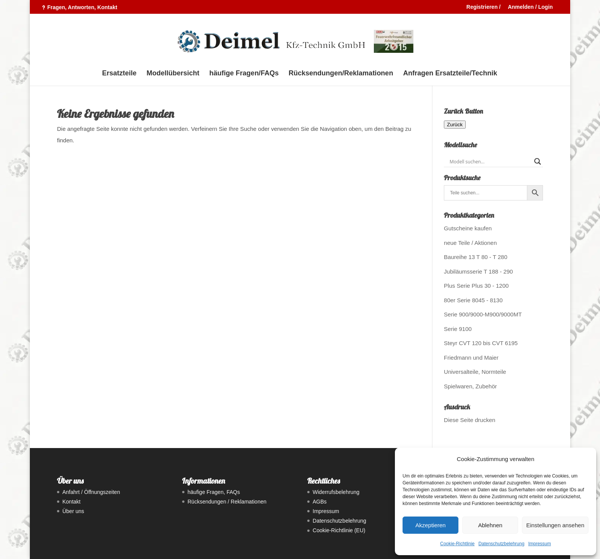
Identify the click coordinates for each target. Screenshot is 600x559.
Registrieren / (483, 7)
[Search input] (490, 161)
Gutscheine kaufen (468, 228)
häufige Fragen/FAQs (244, 73)
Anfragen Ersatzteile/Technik (450, 73)
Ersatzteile (119, 73)
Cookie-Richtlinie (457, 543)
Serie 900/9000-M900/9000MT (483, 314)
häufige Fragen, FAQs (214, 492)
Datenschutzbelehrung (501, 543)
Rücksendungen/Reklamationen (341, 73)
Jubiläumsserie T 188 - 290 (478, 271)
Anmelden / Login (530, 7)
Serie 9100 (458, 329)
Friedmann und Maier (471, 357)
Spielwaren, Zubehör (470, 386)
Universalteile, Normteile (475, 371)
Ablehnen (490, 525)
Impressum (539, 543)
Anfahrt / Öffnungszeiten (91, 492)
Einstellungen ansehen (555, 525)
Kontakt (71, 502)
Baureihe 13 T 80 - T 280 (475, 257)
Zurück (455, 124)
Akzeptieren (430, 525)
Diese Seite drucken (469, 420)
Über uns (73, 511)
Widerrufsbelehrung (336, 492)
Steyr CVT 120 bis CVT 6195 (481, 343)
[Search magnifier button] (537, 161)
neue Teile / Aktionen (470, 243)
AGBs (320, 502)
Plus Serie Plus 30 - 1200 (476, 285)
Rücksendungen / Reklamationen (227, 502)
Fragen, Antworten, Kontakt (82, 7)
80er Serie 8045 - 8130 (473, 300)
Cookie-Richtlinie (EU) (339, 530)
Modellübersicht (173, 73)
